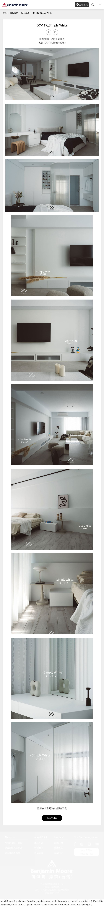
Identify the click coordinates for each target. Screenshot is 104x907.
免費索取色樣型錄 (13, 848)
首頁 (5, 13)
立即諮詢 (82, 4)
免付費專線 (86, 853)
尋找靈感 (14, 13)
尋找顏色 (38, 848)
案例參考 (25, 13)
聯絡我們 (58, 844)
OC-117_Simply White (42, 13)
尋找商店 (58, 848)
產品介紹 (38, 844)
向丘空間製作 (48, 808)
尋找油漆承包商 (12, 853)
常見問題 (58, 853)
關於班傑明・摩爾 (13, 844)
